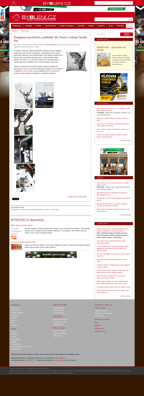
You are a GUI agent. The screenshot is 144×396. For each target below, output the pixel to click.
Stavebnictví (15, 305)
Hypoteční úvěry (58, 310)
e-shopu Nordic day (29, 71)
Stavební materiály (17, 313)
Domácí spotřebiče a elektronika (21, 346)
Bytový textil (15, 209)
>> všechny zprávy (125, 296)
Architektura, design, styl (103, 305)
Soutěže (97, 325)
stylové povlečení (52, 71)
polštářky (17, 73)
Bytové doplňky (16, 344)
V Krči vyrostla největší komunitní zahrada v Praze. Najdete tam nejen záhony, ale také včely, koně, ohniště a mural (113, 248)
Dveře (13, 320)
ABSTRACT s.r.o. (30, 360)
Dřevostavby (15, 310)
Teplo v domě (99, 316)
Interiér (13, 329)
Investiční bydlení (58, 308)
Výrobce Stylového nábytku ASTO (23, 242)
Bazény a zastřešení (59, 331)
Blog (96, 322)
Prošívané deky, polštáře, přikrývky (32, 209)
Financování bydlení (60, 305)
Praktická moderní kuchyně (103, 313)
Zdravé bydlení (16, 349)
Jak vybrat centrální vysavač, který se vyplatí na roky (113, 287)
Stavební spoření (58, 313)
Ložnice (46, 209)
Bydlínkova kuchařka (102, 319)
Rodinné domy (16, 308)
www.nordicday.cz (51, 45)
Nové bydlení (57, 316)
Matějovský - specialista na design (111, 48)
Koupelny (14, 334)
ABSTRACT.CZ (100, 331)
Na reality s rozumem (60, 322)
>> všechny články (125, 140)
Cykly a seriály (100, 308)
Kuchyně (14, 332)
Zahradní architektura (60, 333)
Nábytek (14, 341)
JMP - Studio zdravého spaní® (22, 225)
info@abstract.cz (59, 360)
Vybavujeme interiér (101, 311)
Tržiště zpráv (72, 197)
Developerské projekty (60, 319)
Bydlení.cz (15, 31)
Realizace (14, 325)
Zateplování (15, 315)
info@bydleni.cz (61, 358)
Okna (13, 322)
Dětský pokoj (15, 339)
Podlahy (14, 318)
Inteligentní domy (58, 324)
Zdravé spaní (55, 209)
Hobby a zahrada (59, 328)
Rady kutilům (57, 336)
